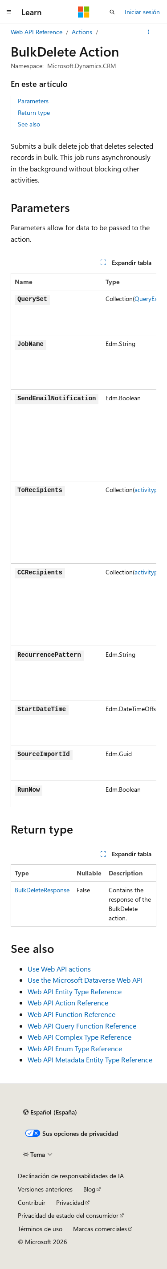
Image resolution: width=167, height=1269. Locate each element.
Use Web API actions (59, 968)
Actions (82, 32)
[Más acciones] (148, 32)
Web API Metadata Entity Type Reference (90, 1059)
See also (29, 124)
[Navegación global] (9, 12)
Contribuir (31, 1202)
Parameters (33, 101)
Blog (89, 1189)
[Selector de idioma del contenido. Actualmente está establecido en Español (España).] (50, 1112)
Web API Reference (36, 32)
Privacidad (70, 1202)
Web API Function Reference (71, 1014)
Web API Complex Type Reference (79, 1036)
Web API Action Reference (68, 1002)
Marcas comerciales (100, 1228)
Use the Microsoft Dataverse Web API (85, 979)
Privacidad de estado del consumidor (68, 1215)
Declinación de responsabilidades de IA (71, 1175)
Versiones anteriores (45, 1189)
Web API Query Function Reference (82, 1025)
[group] (83, 540)
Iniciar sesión (142, 12)
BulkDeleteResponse (42, 890)
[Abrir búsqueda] (112, 12)
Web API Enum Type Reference (75, 1048)
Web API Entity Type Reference (75, 991)
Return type (34, 112)
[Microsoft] (84, 12)
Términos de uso (40, 1228)
